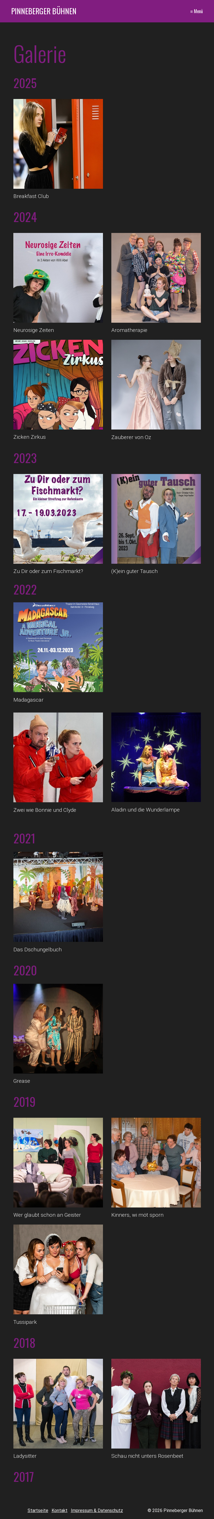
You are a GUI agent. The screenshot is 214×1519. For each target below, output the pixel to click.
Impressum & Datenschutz (97, 1510)
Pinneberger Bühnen (43, 10)
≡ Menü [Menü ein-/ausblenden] (196, 11)
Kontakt (60, 1510)
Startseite (38, 1510)
